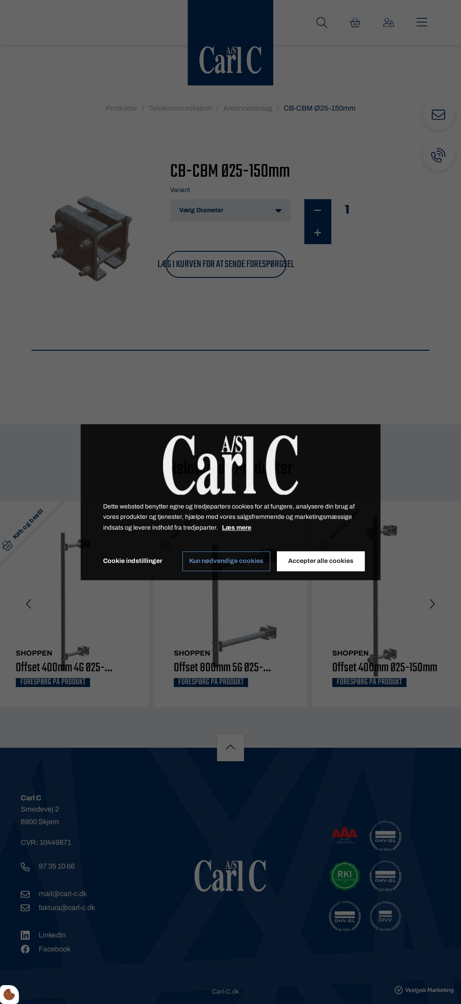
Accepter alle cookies (320, 561)
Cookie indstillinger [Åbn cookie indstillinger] (132, 561)
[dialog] (230, 502)
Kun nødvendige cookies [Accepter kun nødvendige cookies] (226, 561)
